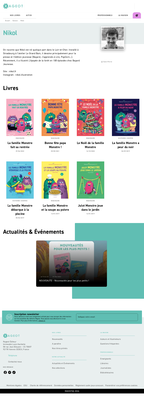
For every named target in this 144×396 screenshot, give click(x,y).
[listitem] (5, 372)
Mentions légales (14, 385)
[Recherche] (138, 6)
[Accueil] (14, 6)
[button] (71, 263)
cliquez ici (41, 321)
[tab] (5, 15)
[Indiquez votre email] (104, 317)
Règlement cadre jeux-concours (89, 385)
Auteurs (15, 21)
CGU (25, 385)
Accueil (7, 21)
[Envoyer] (135, 317)
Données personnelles (63, 385)
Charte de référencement (41, 385)
